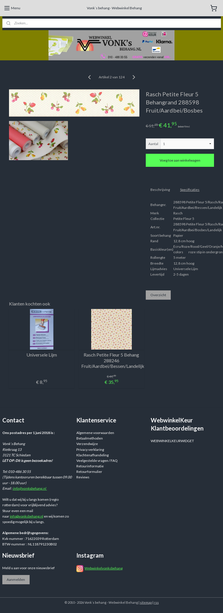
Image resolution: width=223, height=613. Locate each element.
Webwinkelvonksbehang (103, 568)
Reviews (82, 477)
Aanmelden (16, 579)
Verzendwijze (87, 444)
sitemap (146, 602)
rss (156, 602)
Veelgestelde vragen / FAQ (97, 460)
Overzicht (158, 295)
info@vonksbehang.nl (30, 488)
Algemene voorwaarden (95, 433)
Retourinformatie (90, 466)
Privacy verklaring (90, 449)
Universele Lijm (41, 354)
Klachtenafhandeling (92, 455)
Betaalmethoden (89, 438)
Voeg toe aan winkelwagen (180, 160)
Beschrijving (160, 189)
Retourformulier (89, 471)
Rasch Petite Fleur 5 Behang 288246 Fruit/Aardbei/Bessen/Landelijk (111, 360)
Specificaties (189, 189)
